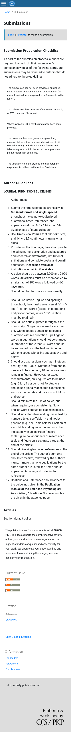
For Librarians (12, 669)
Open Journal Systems (18, 636)
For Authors (11, 663)
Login (11, 34)
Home (7, 12)
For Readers (11, 658)
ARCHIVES (11, 620)
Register (22, 34)
